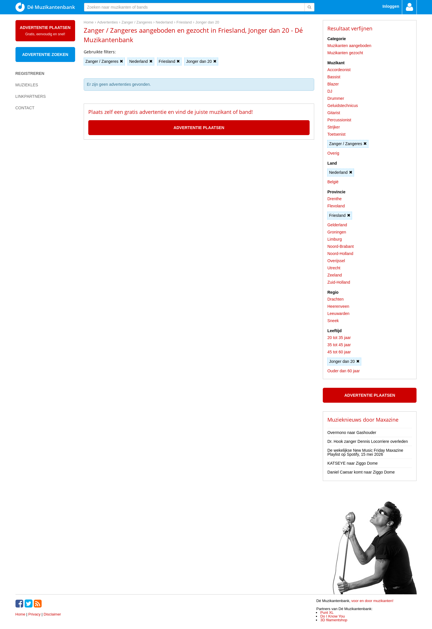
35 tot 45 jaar (339, 344)
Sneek (333, 320)
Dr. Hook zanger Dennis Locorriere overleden (367, 441)
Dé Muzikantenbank (45, 7)
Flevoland (336, 206)
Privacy (34, 614)
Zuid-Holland (338, 282)
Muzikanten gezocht (345, 52)
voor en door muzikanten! (372, 601)
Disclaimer (52, 614)
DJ (329, 91)
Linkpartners (30, 96)
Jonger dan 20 (201, 61)
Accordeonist (339, 69)
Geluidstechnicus (342, 105)
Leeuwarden (338, 313)
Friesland (169, 61)
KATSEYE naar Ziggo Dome (352, 463)
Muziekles (26, 85)
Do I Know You (332, 616)
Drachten (335, 299)
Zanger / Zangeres (104, 61)
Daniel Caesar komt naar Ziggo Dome (361, 472)
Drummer (335, 98)
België (333, 182)
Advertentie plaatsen (45, 30)
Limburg (334, 239)
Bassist (333, 77)
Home (20, 614)
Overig (333, 153)
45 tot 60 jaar (339, 352)
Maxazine (387, 419)
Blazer (333, 84)
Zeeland (334, 275)
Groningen (336, 232)
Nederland (141, 61)
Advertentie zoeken (45, 54)
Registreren (29, 73)
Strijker (333, 127)
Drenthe (334, 198)
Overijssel (336, 260)
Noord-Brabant (340, 246)
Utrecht (333, 268)
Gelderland (337, 225)
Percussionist (339, 120)
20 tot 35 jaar (339, 337)
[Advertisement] (38, 214)
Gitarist (333, 112)
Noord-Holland (340, 253)
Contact (25, 108)
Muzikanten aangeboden (349, 45)
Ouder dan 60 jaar (343, 371)
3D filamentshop (333, 620)
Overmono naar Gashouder (351, 432)
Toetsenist (336, 134)
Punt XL (326, 612)
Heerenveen (338, 306)
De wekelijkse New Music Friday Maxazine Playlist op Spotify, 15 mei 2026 (365, 452)
